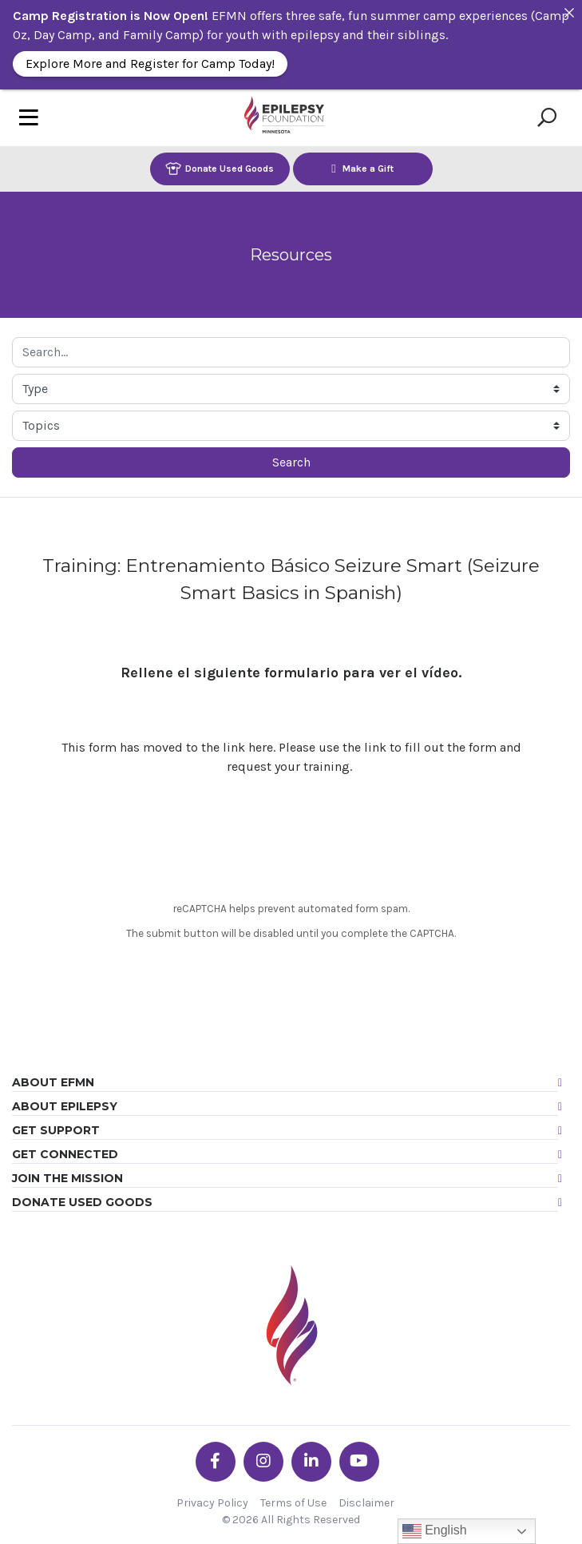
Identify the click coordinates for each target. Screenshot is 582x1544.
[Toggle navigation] (29, 117)
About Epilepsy (64, 1106)
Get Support (56, 1130)
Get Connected (65, 1154)
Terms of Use (293, 1503)
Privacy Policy (212, 1503)
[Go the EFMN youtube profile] (359, 1462)
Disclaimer (366, 1503)
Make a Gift (362, 168)
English (434, 1531)
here (260, 747)
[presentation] (291, 841)
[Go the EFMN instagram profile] (263, 1462)
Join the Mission (67, 1178)
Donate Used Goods (219, 168)
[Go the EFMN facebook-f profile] (216, 1462)
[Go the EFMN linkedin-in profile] (311, 1462)
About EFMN (53, 1082)
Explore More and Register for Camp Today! (150, 63)
